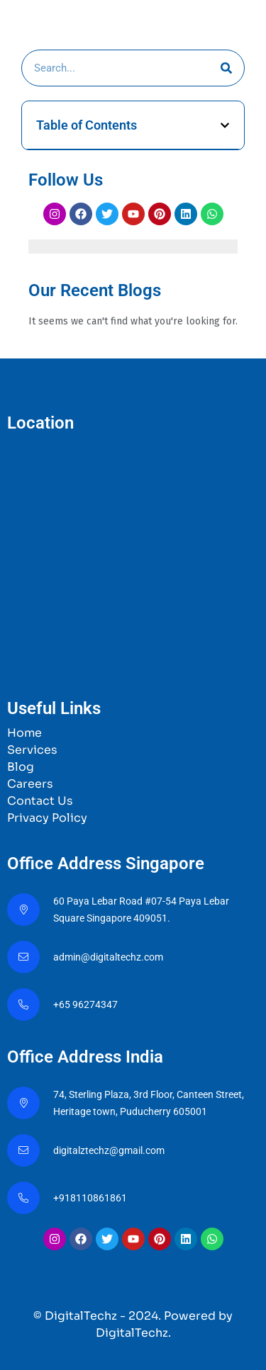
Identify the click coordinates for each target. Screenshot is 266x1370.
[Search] (226, 68)
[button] (225, 125)
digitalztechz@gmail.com (110, 1150)
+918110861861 (92, 1198)
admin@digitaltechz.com (109, 957)
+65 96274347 (85, 1004)
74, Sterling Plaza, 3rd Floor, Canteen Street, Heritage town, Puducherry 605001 (148, 1103)
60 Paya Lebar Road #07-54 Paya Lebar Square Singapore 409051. (141, 909)
